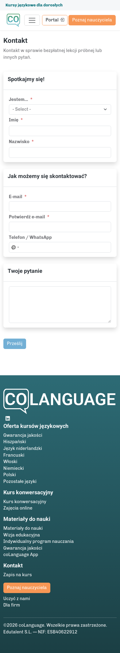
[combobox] (14, 247)
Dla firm (11, 605)
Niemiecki (13, 468)
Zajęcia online (18, 508)
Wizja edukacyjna (21, 535)
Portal (54, 20)
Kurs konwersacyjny (24, 501)
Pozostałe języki (20, 481)
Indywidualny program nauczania (38, 541)
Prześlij (15, 343)
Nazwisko (19, 141)
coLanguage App (20, 554)
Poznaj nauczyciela (92, 20)
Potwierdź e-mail (27, 217)
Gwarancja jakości (22, 435)
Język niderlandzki (22, 448)
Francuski (14, 455)
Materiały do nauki (23, 528)
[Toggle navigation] (32, 20)
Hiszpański (14, 441)
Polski (9, 474)
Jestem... (18, 99)
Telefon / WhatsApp (30, 237)
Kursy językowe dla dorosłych (34, 5)
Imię (13, 120)
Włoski (10, 461)
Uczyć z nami (16, 598)
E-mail (15, 196)
